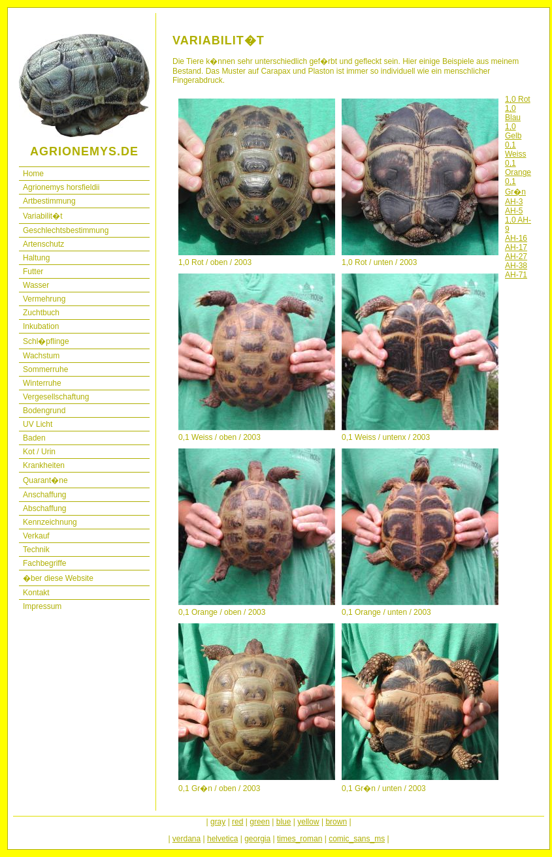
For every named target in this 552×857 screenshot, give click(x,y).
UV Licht (37, 424)
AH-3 (514, 201)
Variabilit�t (42, 216)
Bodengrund (44, 410)
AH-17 (516, 247)
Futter (33, 271)
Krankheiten (44, 465)
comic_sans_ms (357, 838)
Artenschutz (43, 244)
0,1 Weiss (515, 149)
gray (217, 821)
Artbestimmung (49, 201)
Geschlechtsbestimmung (65, 230)
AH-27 (516, 256)
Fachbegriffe (45, 563)
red (237, 821)
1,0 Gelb (513, 131)
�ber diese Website (58, 578)
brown (336, 821)
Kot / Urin (39, 451)
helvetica (222, 838)
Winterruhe (42, 383)
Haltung (36, 257)
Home (33, 173)
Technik (36, 549)
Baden (34, 438)
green (260, 821)
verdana (186, 838)
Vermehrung (44, 299)
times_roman (299, 838)
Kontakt (36, 592)
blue (283, 821)
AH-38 (516, 265)
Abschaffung (45, 508)
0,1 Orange (518, 168)
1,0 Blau (513, 113)
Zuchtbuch (41, 312)
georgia (257, 838)
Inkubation (41, 326)
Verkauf (36, 535)
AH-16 (516, 238)
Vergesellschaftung (56, 396)
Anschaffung (45, 494)
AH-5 (514, 210)
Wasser (36, 285)
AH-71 (516, 274)
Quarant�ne (45, 480)
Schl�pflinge (46, 341)
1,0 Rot (517, 99)
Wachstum (41, 355)
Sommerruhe (45, 369)
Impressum (42, 606)
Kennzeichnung (50, 522)
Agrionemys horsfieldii (61, 187)
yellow (308, 821)
